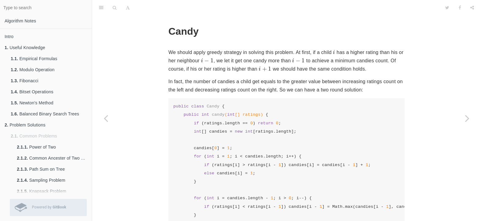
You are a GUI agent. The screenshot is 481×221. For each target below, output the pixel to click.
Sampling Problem (41, 180)
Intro (9, 36)
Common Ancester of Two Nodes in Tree (54, 158)
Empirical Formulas (34, 58)
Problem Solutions (25, 124)
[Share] (472, 7)
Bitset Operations (32, 91)
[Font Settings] (127, 7)
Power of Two (36, 147)
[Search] (114, 7)
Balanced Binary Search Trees (45, 113)
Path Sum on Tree (41, 169)
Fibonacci (24, 80)
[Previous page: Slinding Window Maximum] (106, 118)
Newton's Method (32, 102)
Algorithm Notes (20, 20)
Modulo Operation (33, 69)
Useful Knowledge (25, 47)
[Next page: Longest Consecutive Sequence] (467, 118)
